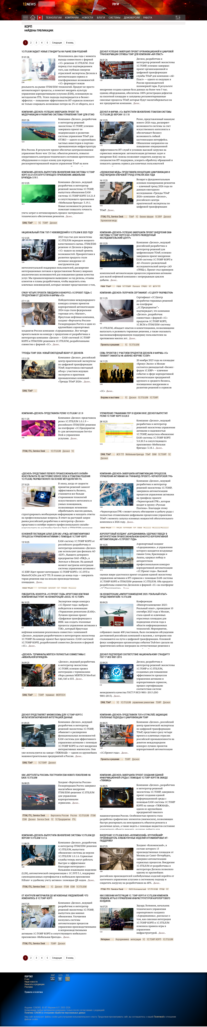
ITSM (93, 815)
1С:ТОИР (126, 286)
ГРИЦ (144, 286)
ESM (24, 819)
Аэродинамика (122, 939)
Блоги (101, 17)
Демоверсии (132, 17)
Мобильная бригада (134, 454)
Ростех (73, 815)
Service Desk (43, 819)
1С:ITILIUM (134, 344)
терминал (50, 695)
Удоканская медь (109, 220)
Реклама (28, 987)
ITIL (74, 819)
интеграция (136, 939)
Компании (72, 17)
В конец (69, 42)
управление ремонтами (143, 702)
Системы (114, 17)
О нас (26, 979)
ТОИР (45, 222)
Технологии (54, 17)
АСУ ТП (156, 286)
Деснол (53, 222)
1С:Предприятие (62, 819)
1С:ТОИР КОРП (154, 939)
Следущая (57, 42)
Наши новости (31, 981)
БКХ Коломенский (137, 889)
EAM (119, 286)
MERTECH (60, 695)
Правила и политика (33, 992)
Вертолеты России (60, 815)
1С (39, 222)
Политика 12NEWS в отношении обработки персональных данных (54, 1012)
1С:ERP (158, 216)
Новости (87, 17)
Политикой (159, 1016)
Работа (147, 17)
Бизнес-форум (146, 216)
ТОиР (131, 216)
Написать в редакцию (34, 984)
